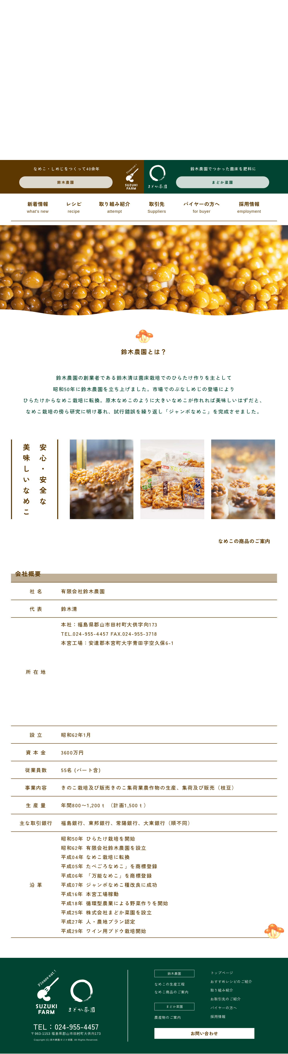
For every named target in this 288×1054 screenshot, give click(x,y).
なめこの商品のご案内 (244, 541)
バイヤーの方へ (201, 208)
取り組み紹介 (114, 208)
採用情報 (249, 208)
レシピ (74, 208)
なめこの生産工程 (169, 984)
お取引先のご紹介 (225, 999)
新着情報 (38, 208)
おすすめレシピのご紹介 (231, 981)
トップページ (221, 973)
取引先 (157, 208)
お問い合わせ (204, 1033)
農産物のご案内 (167, 1017)
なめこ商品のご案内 (171, 992)
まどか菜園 (223, 182)
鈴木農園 (67, 182)
